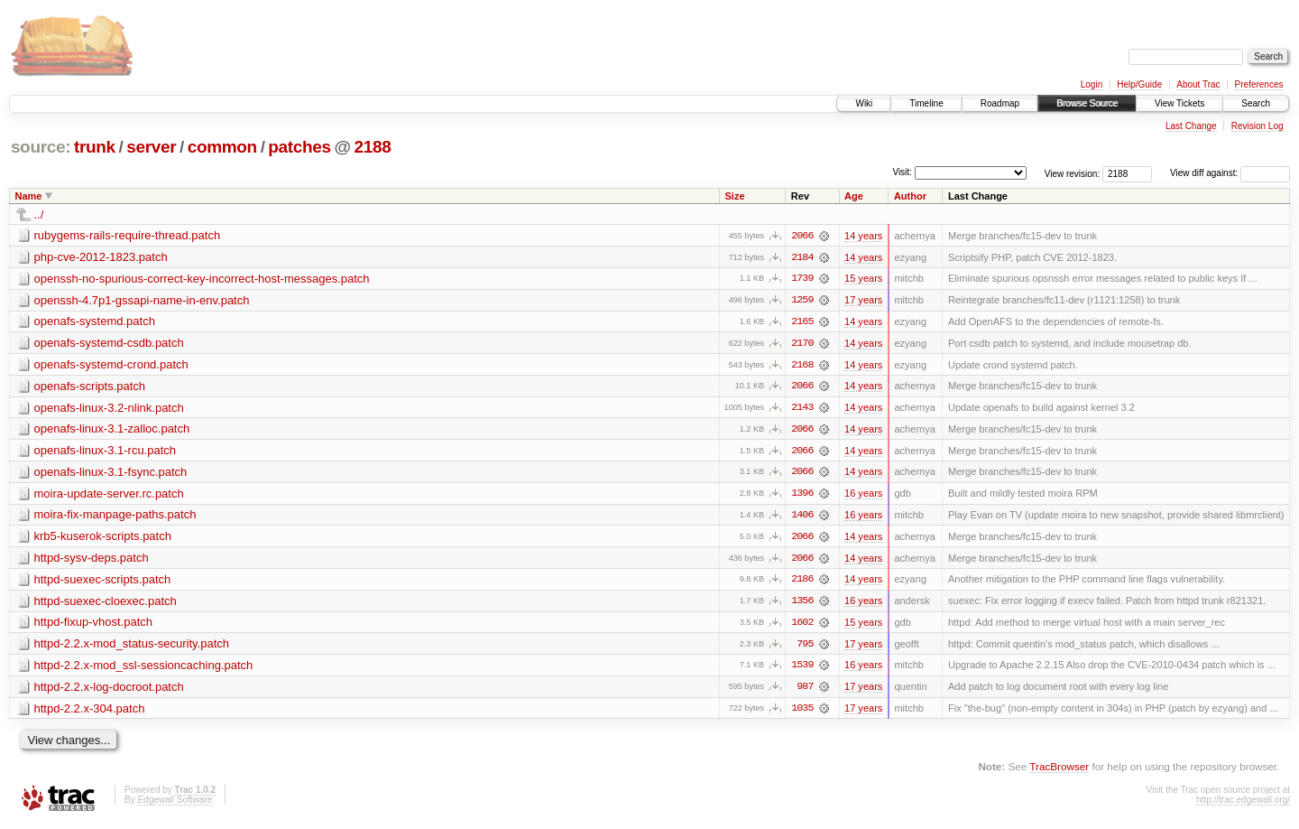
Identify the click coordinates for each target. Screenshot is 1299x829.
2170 (802, 344)
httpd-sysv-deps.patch (91, 560)
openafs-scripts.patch (90, 387)
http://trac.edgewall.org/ (1243, 804)
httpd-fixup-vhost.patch (93, 625)
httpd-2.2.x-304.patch (89, 712)
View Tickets (1179, 103)
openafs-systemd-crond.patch (111, 365)
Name (28, 196)
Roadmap (1000, 103)
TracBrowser (1059, 771)
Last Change (1191, 126)
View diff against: (1230, 173)
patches (299, 146)
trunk (94, 146)
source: (40, 146)
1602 (802, 626)
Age (853, 196)
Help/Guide (1139, 84)
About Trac (1198, 84)
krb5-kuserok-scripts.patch (102, 538)
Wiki (863, 103)
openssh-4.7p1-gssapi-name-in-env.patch (142, 300)
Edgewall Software (174, 804)
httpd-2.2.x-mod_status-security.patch (132, 647)
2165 (802, 322)
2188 (373, 146)
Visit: (902, 172)
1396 (802, 496)
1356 (802, 604)
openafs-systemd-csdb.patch (109, 343)
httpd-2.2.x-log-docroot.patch (109, 690)
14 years (863, 235)
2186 (802, 582)
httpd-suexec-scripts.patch (102, 582)
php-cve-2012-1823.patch (101, 257)
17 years (863, 300)
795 (805, 647)
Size (735, 196)
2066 (802, 235)
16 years (863, 495)
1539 (802, 669)
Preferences (1259, 84)
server (151, 146)
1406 (802, 517)
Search (1255, 103)
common (222, 146)
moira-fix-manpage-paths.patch (115, 517)
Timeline (926, 103)
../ (39, 214)
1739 (802, 279)
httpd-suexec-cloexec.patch (105, 603)
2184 (802, 257)
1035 (802, 712)
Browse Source (1087, 103)
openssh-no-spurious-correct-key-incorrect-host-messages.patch (202, 278)
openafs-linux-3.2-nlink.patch (109, 408)
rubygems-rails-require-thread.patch (127, 235)
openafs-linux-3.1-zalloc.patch (112, 430)
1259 (802, 300)
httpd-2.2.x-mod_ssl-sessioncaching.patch (143, 668)
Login (1091, 84)
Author (910, 196)
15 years (863, 279)
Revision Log (1257, 126)
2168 (802, 366)
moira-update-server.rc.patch (109, 495)
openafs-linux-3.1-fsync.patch (111, 473)
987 (805, 691)
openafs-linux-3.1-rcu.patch (105, 452)
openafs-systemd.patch (94, 322)
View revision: (1073, 173)
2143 (802, 409)
